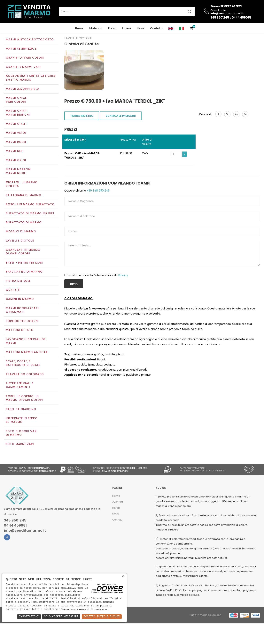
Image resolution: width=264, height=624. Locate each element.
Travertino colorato (25, 374)
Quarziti (13, 290)
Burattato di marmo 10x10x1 (30, 214)
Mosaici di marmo (21, 232)
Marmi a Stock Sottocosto (30, 40)
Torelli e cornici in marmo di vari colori (24, 398)
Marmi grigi (16, 160)
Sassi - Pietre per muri (24, 263)
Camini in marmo (20, 299)
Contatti (156, 28)
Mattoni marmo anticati (27, 353)
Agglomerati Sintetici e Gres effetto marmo (31, 78)
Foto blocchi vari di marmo (22, 433)
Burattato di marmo (24, 223)
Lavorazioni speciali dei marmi (26, 341)
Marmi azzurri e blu (22, 89)
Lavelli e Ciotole (20, 241)
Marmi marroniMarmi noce (18, 172)
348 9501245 (219, 17)
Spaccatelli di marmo (24, 272)
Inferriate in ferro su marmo (22, 420)
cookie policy (101, 610)
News (140, 28)
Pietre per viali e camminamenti (19, 386)
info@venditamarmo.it (25, 531)
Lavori (126, 28)
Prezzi (112, 28)
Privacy (123, 276)
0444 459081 (241, 17)
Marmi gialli (16, 124)
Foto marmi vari (20, 444)
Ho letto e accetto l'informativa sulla (98, 276)
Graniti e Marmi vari (23, 67)
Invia (74, 284)
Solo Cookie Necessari (61, 616)
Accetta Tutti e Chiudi (102, 616)
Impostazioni (29, 616)
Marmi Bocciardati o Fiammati (22, 310)
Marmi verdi (16, 133)
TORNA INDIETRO (81, 116)
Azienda (117, 502)
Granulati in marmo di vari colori (23, 252)
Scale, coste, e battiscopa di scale (23, 363)
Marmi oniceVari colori (16, 100)
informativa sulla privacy (74, 610)
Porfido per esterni (22, 321)
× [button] (123, 576)
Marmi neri (15, 151)
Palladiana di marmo (23, 195)
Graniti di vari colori (25, 58)
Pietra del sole (18, 281)
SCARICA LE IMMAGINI (121, 116)
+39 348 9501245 (98, 191)
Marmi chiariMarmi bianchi (18, 113)
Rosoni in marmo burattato (30, 205)
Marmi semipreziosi (21, 49)
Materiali (95, 28)
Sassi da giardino (21, 409)
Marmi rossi (16, 142)
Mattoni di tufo (20, 331)
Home (79, 28)
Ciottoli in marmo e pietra (22, 184)
